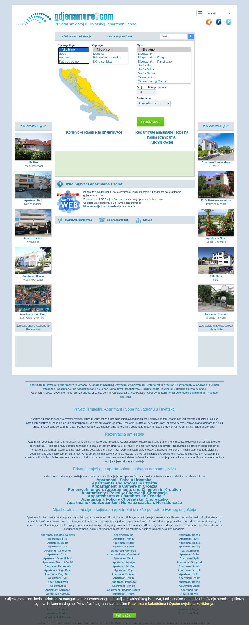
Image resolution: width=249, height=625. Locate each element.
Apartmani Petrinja (123, 585)
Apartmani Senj (189, 550)
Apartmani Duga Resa (57, 570)
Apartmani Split (189, 558)
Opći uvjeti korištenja (160, 392)
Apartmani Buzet (57, 542)
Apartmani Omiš (123, 558)
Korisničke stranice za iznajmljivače (94, 132)
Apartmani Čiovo (57, 554)
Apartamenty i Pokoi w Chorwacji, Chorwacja (124, 493)
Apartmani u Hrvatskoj (43, 384)
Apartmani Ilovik (58, 582)
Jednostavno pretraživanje (77, 36)
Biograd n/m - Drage (164, 58)
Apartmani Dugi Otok (58, 574)
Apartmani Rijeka (189, 542)
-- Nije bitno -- (74, 50)
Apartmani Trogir (189, 578)
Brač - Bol (164, 65)
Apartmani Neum (123, 546)
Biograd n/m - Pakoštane (164, 62)
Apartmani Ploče (123, 593)
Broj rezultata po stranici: (153, 87)
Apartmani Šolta (189, 574)
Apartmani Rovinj (189, 546)
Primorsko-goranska (110, 58)
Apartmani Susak (189, 566)
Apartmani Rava (189, 538)
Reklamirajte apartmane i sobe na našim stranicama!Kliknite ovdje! (161, 137)
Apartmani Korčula (57, 593)
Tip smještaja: (66, 45)
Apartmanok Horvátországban (75, 389)
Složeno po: (144, 98)
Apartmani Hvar (57, 578)
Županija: (98, 45)
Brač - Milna (164, 70)
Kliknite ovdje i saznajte (98, 206)
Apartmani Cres (57, 546)
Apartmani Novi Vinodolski (123, 554)
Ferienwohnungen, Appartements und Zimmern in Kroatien (124, 489)
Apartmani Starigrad (189, 562)
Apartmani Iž (58, 585)
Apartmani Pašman (123, 574)
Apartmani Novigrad (123, 550)
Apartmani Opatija (123, 562)
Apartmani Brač (57, 538)
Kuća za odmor (74, 62)
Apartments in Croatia (73, 384)
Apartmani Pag (123, 570)
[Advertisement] (125, 164)
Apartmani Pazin (123, 578)
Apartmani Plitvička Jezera (123, 589)
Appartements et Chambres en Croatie (124, 496)
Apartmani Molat (123, 538)
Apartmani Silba (189, 554)
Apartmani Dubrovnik (57, 566)
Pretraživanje (151, 122)
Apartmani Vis (189, 593)
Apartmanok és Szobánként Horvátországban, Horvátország (124, 502)
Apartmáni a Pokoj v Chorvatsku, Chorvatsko (124, 499)
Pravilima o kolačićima (147, 603)
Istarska (110, 54)
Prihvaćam (125, 615)
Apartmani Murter (123, 542)
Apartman (74, 58)
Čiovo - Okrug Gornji (164, 81)
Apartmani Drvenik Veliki (57, 562)
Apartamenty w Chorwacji (192, 384)
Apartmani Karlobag (57, 589)
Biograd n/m (164, 54)
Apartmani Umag (189, 585)
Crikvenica (164, 77)
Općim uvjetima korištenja (191, 603)
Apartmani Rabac (189, 534)
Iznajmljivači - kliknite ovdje (142, 389)
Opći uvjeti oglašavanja (190, 392)
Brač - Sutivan (164, 74)
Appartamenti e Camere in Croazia (124, 486)
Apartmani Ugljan (189, 582)
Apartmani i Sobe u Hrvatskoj (124, 480)
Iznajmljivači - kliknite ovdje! (75, 220)
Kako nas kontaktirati (113, 220)
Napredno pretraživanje (120, 36)
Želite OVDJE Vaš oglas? (33, 126)
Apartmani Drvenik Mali (57, 558)
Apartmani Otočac (123, 566)
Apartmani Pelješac (124, 582)
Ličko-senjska (110, 62)
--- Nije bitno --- (110, 50)
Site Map (144, 220)
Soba (74, 54)
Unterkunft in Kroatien (160, 384)
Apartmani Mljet (123, 534)
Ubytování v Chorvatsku (130, 384)
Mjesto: (141, 45)
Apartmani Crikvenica (57, 550)
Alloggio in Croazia (101, 384)
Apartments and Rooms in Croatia (124, 483)
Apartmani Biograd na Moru (58, 534)
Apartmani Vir (189, 589)
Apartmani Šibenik (189, 570)
